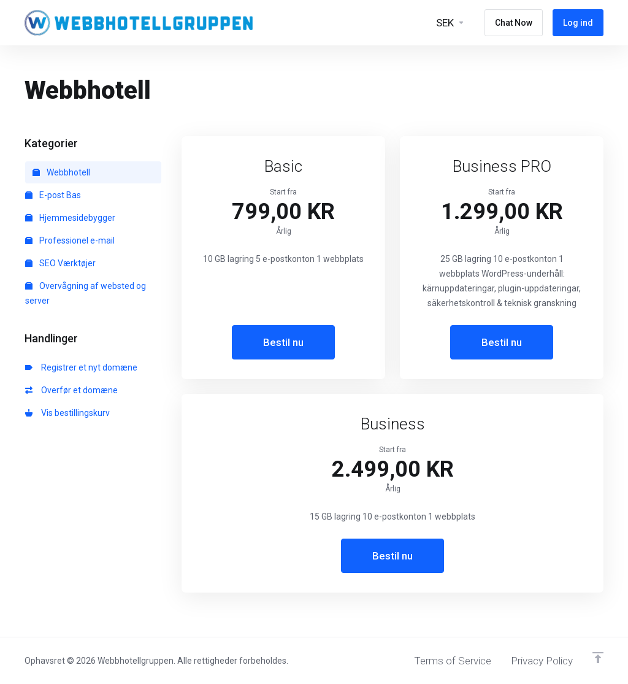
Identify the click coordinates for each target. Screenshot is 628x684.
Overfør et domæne (71, 390)
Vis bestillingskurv (67, 413)
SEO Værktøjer (60, 263)
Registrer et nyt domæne (81, 367)
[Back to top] (598, 657)
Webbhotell (61, 172)
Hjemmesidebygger (70, 218)
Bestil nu (283, 342)
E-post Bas (53, 195)
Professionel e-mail (70, 240)
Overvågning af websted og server (85, 293)
